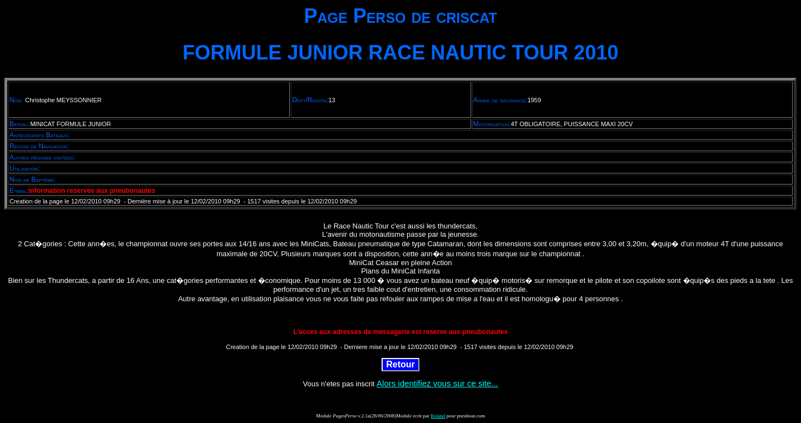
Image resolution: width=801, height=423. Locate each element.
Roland (438, 416)
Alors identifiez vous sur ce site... (437, 383)
